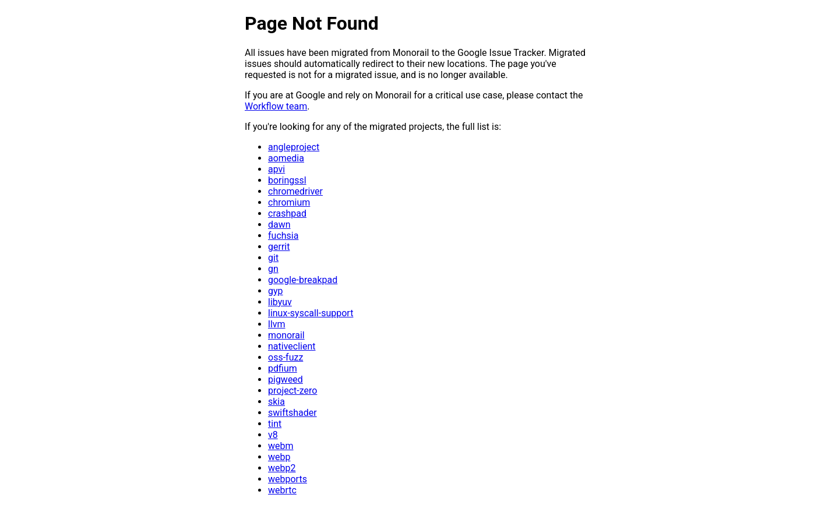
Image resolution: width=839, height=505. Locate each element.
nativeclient (292, 346)
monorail (286, 335)
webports (287, 479)
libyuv (280, 302)
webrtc (282, 490)
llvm (276, 324)
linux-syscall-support (310, 313)
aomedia (286, 158)
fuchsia (283, 235)
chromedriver (295, 191)
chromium (289, 202)
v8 (273, 434)
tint (274, 423)
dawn (279, 224)
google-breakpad (302, 279)
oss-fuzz (285, 357)
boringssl (287, 180)
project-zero (292, 390)
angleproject (293, 147)
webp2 (281, 468)
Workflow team (276, 106)
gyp (275, 290)
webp (279, 456)
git (273, 257)
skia (276, 401)
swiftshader (292, 412)
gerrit (279, 246)
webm (281, 445)
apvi (276, 169)
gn (273, 268)
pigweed (285, 379)
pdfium (282, 368)
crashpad (287, 213)
